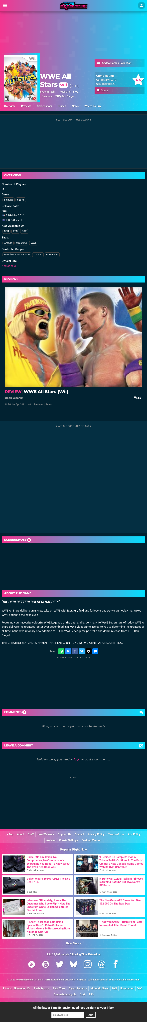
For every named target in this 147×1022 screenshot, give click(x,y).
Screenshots (44, 106)
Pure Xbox (59, 988)
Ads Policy (134, 834)
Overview (9, 106)
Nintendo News (99, 988)
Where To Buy (92, 106)
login (77, 759)
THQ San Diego (64, 96)
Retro (49, 404)
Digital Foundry (78, 988)
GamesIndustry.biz (65, 994)
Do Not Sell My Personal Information (120, 979)
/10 (113, 79)
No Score (102, 90)
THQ (75, 91)
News (75, 106)
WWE (34, 242)
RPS (91, 994)
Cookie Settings (68, 840)
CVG (82, 994)
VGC (140, 988)
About (20, 834)
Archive (50, 840)
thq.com (9, 266)
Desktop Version (91, 840)
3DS (6, 231)
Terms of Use (116, 834)
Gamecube (52, 254)
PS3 (15, 231)
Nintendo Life (22, 988)
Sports (20, 199)
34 (137, 397)
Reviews (26, 106)
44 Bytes (81, 979)
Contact (79, 834)
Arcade (8, 242)
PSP (24, 231)
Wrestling (21, 242)
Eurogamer (127, 988)
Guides (62, 106)
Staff (31, 834)
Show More (73, 943)
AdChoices (94, 979)
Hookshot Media (24, 979)
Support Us (64, 834)
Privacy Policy (96, 834)
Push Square (41, 988)
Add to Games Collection (113, 63)
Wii (53, 91)
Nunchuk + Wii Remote (17, 254)
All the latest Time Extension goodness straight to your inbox (73, 1007)
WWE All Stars (55, 80)
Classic (38, 254)
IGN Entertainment (55, 979)
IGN (114, 988)
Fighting (8, 199)
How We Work (45, 834)
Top (10, 834)
